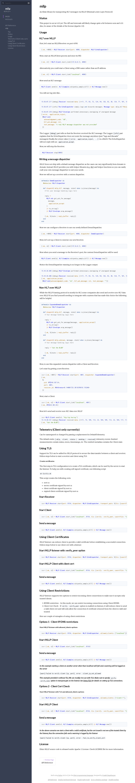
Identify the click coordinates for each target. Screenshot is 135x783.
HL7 (92, 167)
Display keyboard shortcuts (67, 780)
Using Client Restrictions (16, 46)
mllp (7, 8)
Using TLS (11, 41)
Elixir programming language (83, 775)
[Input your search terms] (15, 3)
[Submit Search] (3, 3)
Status (10, 34)
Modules (8, 19)
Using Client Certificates (16, 43)
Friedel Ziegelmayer (108, 775)
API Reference (12, 25)
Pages (7, 16)
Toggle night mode (83, 780)
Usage (10, 36)
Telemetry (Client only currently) (19, 39)
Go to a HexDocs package (99, 780)
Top (9, 32)
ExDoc (60, 775)
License (11, 48)
